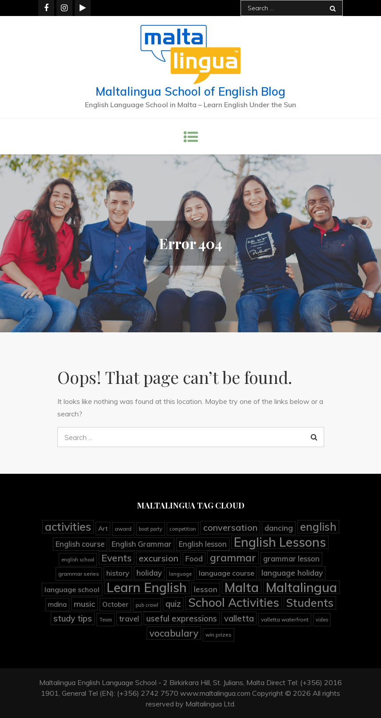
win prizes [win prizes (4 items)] (218, 634)
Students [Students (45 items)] (309, 602)
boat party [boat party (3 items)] (150, 529)
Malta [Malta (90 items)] (242, 587)
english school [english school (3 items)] (77, 560)
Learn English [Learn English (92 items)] (147, 587)
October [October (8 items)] (115, 604)
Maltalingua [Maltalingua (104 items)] (301, 587)
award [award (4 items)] (123, 528)
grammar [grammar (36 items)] (233, 557)
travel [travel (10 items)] (129, 618)
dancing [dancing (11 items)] (279, 527)
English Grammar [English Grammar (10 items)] (142, 544)
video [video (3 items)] (322, 620)
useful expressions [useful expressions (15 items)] (181, 618)
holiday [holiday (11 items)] (149, 572)
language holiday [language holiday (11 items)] (292, 572)
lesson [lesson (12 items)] (205, 589)
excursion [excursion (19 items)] (158, 558)
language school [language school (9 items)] (72, 589)
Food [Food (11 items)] (194, 558)
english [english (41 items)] (318, 526)
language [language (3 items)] (180, 574)
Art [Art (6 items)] (103, 528)
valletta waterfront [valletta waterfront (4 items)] (285, 619)
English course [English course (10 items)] (80, 544)
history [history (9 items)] (117, 573)
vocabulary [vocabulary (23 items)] (173, 633)
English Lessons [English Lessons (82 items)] (280, 542)
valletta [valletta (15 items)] (239, 618)
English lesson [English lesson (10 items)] (203, 544)
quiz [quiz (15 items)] (173, 603)
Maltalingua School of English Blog (190, 91)
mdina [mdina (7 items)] (57, 604)
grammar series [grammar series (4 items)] (78, 573)
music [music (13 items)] (84, 604)
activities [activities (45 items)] (68, 526)
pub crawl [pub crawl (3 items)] (147, 605)
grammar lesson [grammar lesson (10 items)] (291, 558)
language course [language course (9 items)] (226, 573)
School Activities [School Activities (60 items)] (233, 602)
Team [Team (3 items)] (105, 620)
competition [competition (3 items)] (182, 529)
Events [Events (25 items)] (116, 558)
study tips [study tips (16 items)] (72, 618)
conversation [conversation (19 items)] (230, 527)
